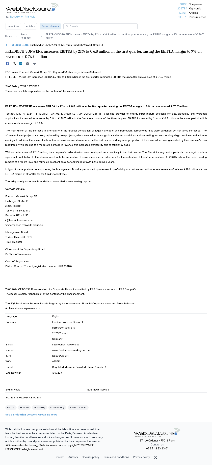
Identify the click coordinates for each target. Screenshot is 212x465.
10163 (183, 4)
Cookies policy (90, 457)
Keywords (195, 8)
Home (8, 36)
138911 (183, 12)
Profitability (39, 407)
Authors (73, 457)
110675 (183, 17)
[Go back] (17, 45)
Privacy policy (141, 457)
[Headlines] (32, 8)
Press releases (197, 17)
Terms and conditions (116, 457)
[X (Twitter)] (155, 457)
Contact (59, 457)
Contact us (157, 444)
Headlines (13, 26)
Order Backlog (57, 407)
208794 (182, 8)
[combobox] (100, 26)
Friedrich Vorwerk (78, 407)
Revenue (24, 407)
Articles (193, 12)
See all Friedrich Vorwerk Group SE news (31, 414)
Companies (195, 4)
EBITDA (11, 407)
